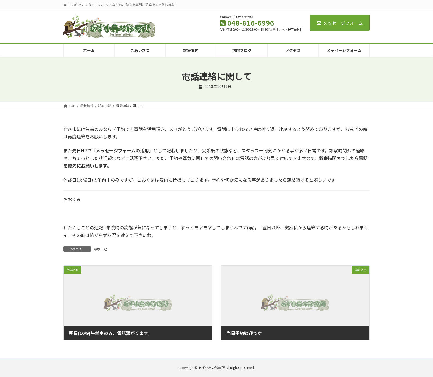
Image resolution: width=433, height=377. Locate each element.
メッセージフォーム (340, 23)
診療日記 (100, 248)
